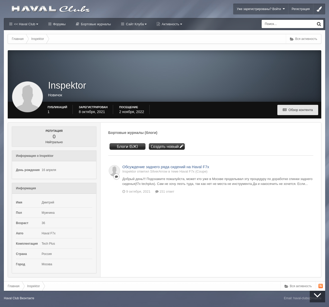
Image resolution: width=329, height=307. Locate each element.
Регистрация (301, 9)
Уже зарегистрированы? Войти (261, 9)
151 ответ (164, 191)
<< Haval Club (25, 24)
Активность (171, 24)
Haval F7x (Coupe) (193, 171)
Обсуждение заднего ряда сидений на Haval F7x (165, 167)
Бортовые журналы (95, 24)
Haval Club (11, 298)
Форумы (59, 24)
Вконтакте (27, 298)
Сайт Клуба (136, 24)
